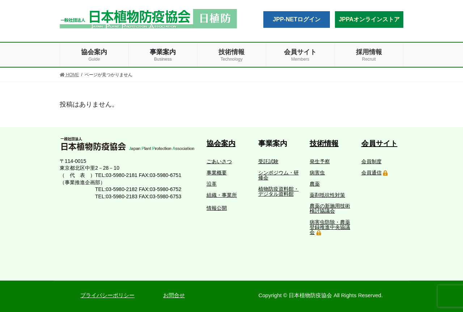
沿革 (212, 184)
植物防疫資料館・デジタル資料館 (278, 191)
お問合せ (174, 295)
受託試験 (268, 161)
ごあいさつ (219, 161)
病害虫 (317, 173)
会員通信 (371, 173)
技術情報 (324, 143)
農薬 (315, 184)
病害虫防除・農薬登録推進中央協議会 (330, 227)
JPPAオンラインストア (369, 19)
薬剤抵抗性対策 (327, 195)
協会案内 (221, 143)
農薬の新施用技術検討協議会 (330, 208)
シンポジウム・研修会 (278, 175)
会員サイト (379, 143)
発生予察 (320, 161)
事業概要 (217, 173)
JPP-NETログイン (296, 19)
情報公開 (217, 208)
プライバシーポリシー (107, 295)
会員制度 (371, 161)
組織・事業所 (222, 195)
